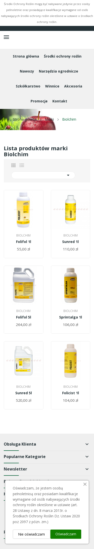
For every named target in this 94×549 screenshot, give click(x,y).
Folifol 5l (23, 317)
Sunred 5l (23, 393)
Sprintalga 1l (70, 317)
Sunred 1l (70, 241)
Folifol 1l (23, 241)
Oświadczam (65, 534)
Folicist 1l (70, 393)
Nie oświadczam (31, 534)
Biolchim (23, 235)
